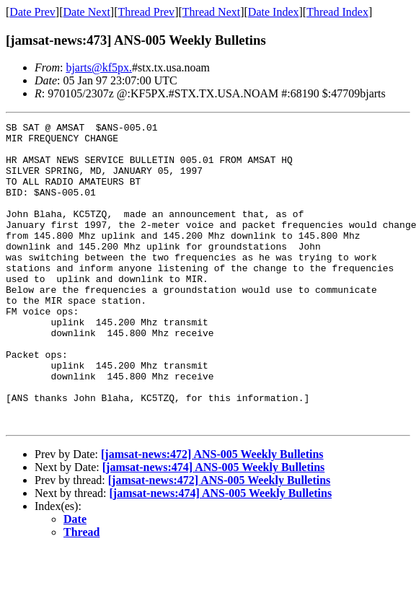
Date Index (273, 12)
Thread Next (211, 12)
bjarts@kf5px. (99, 67)
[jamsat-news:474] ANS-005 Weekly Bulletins (213, 528)
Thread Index (337, 12)
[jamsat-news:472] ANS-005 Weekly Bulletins (212, 515)
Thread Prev (146, 12)
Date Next (86, 12)
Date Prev (32, 12)
